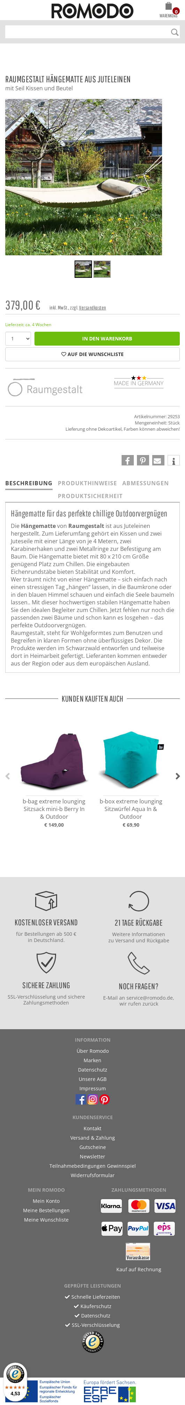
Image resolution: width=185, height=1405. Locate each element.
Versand (124, 940)
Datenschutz (92, 1069)
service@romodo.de (149, 997)
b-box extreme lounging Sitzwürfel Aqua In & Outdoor (131, 808)
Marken (92, 1060)
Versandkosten (92, 308)
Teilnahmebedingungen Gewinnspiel (92, 1166)
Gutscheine (92, 1147)
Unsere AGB (93, 1079)
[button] (168, 11)
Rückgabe (158, 940)
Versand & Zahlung (92, 1137)
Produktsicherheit (90, 496)
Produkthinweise (87, 483)
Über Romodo (93, 1051)
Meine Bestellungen (46, 1210)
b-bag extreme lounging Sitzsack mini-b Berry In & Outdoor (54, 808)
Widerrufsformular (93, 1175)
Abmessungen (145, 483)
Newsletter (92, 1156)
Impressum (92, 1088)
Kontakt (92, 1128)
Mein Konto (46, 1201)
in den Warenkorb (107, 338)
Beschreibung (29, 483)
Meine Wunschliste (46, 1219)
